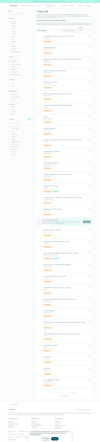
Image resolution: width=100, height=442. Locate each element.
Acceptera (55, 438)
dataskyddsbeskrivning (35, 435)
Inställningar (46, 438)
